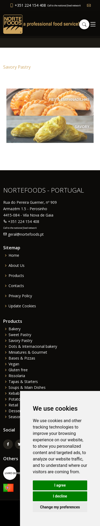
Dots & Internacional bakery (33, 346)
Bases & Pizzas (22, 358)
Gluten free (18, 370)
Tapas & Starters (23, 382)
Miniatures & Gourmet (28, 352)
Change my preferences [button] (60, 507)
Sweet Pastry (20, 335)
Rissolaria (17, 376)
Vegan (14, 364)
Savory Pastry (20, 340)
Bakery (15, 329)
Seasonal (16, 417)
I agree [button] (60, 485)
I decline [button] (60, 496)
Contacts (16, 286)
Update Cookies (22, 306)
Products (16, 276)
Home (14, 255)
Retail (13, 405)
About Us (17, 265)
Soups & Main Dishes (27, 387)
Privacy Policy (20, 296)
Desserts (16, 411)
